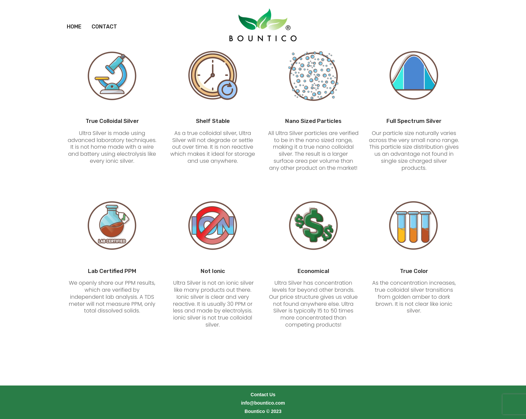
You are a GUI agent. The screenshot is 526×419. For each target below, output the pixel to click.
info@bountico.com (263, 394)
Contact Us (263, 386)
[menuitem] (74, 18)
